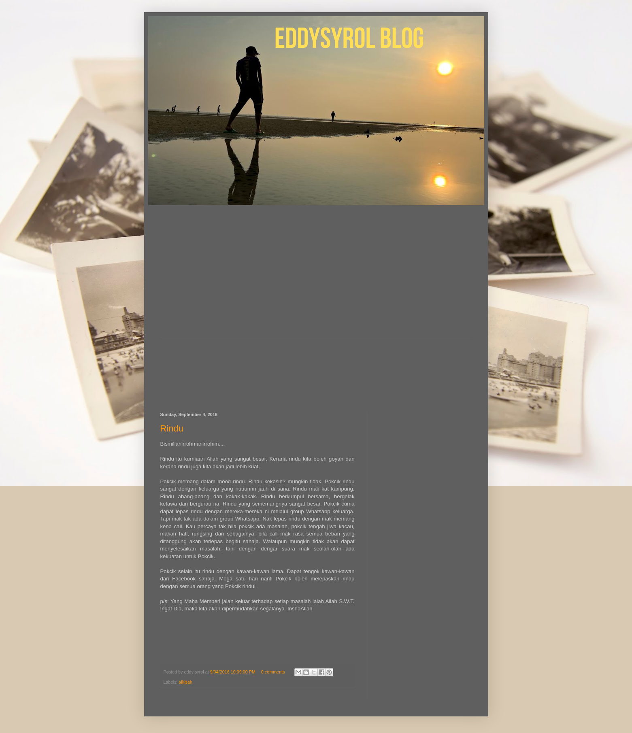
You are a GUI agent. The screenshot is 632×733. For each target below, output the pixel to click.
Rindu (171, 428)
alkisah (185, 682)
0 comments (273, 671)
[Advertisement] (316, 276)
